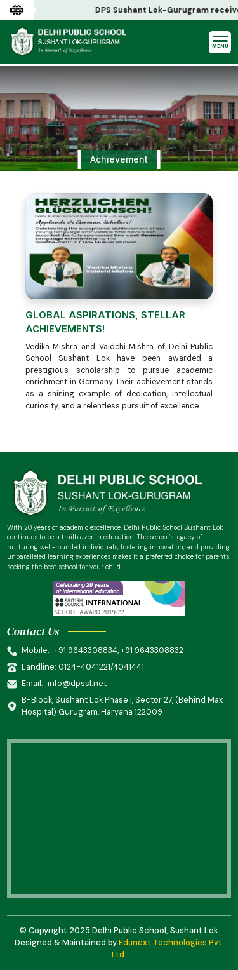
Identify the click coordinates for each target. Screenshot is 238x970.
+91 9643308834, (87, 650)
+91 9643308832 (152, 650)
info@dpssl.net (77, 683)
